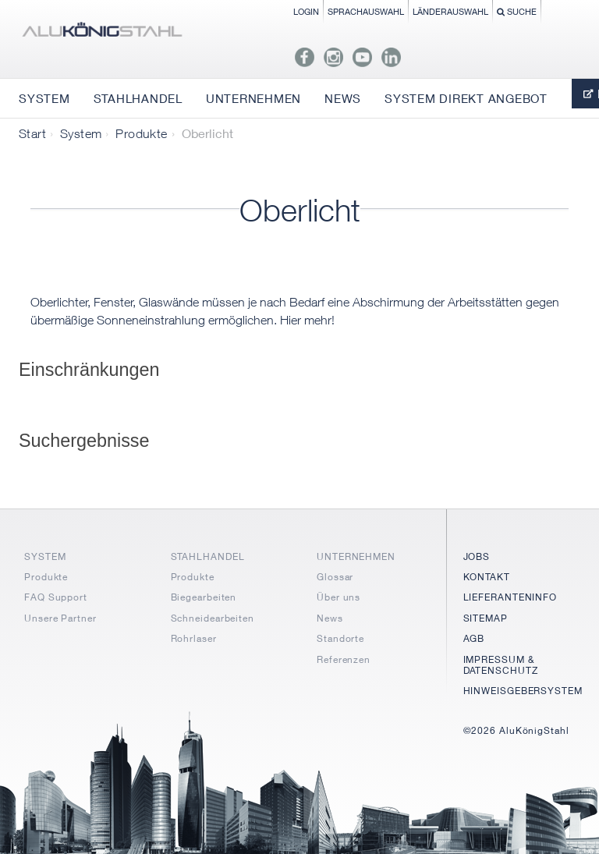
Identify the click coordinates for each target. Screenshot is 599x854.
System (80, 133)
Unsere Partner (60, 618)
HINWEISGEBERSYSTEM (523, 690)
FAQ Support (55, 597)
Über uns (338, 597)
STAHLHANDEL (208, 556)
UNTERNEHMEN (356, 556)
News (330, 618)
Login (306, 11)
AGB (474, 638)
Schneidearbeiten (212, 618)
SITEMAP (485, 618)
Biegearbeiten (204, 597)
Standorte (340, 638)
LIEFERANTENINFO (510, 597)
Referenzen (343, 659)
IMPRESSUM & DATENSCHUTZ (500, 665)
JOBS (477, 556)
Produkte (141, 133)
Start (32, 133)
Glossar (335, 577)
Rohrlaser (194, 638)
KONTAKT (486, 577)
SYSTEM (45, 556)
